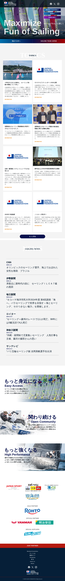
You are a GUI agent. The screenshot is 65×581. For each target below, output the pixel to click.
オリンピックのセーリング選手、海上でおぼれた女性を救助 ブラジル (32, 269)
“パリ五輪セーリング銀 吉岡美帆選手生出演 (29, 351)
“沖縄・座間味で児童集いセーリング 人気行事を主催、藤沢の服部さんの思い (32, 337)
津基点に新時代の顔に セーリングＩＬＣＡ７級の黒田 (31, 285)
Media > (52, 13)
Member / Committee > (52, 9)
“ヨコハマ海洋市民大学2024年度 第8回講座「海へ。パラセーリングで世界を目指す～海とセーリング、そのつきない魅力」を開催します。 (32, 303)
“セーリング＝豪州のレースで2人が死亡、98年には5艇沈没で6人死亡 (31, 321)
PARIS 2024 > (52, 17)
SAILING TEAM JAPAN (49, 41)
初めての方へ (16, 41)
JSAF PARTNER (32, 546)
